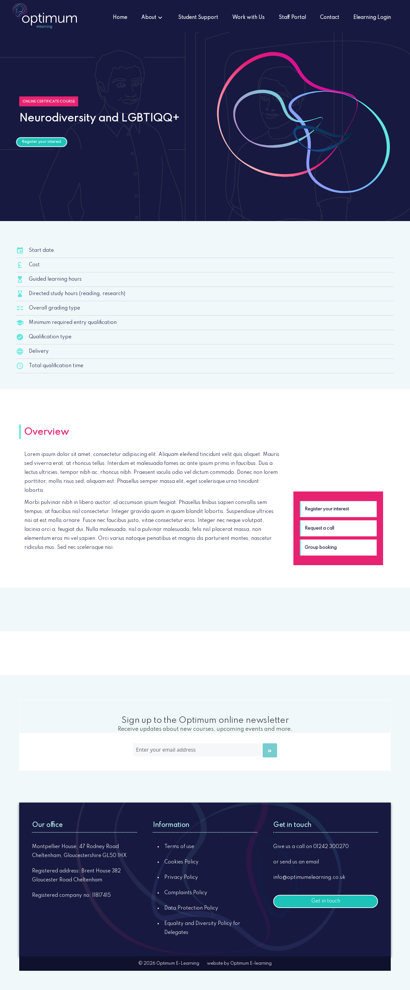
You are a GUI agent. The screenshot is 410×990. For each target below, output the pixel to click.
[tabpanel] (149, 501)
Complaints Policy (185, 892)
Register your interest (41, 142)
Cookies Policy (181, 862)
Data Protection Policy (191, 908)
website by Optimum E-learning (239, 963)
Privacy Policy (181, 877)
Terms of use (179, 846)
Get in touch (325, 901)
